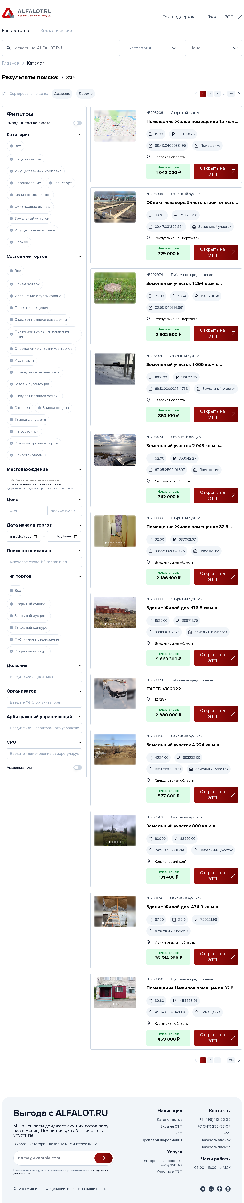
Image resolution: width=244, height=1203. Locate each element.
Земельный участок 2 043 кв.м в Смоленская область (183, 460)
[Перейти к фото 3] (111, 557)
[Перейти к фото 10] (112, 301)
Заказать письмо (216, 1147)
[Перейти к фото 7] (104, 301)
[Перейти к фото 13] (120, 301)
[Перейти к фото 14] (123, 301)
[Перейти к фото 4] (96, 301)
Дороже (86, 93)
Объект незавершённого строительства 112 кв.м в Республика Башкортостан (192, 203)
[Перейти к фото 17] (131, 301)
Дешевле (62, 93)
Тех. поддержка (179, 17)
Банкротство (15, 30)
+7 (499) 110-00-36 (215, 1119)
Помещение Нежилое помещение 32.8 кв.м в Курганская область (190, 1018)
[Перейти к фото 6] (102, 301)
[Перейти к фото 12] (118, 301)
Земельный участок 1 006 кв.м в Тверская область (183, 367)
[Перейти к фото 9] (110, 301)
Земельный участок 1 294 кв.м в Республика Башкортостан (183, 285)
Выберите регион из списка (44, 480)
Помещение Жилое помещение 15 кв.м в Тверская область (191, 122)
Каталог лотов (169, 1119)
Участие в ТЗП (169, 1171)
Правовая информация (161, 1140)
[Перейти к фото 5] (99, 301)
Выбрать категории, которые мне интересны (56, 1144)
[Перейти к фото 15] (126, 301)
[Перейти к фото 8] (107, 301)
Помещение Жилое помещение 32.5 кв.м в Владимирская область (188, 542)
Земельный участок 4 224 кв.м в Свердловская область (183, 761)
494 (231, 93)
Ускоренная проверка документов (163, 1163)
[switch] (77, 123)
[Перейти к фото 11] (115, 301)
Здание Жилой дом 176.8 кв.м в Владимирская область (182, 623)
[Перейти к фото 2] (108, 557)
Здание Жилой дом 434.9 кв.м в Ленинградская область (182, 936)
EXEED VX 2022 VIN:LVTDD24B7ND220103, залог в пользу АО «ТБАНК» (185, 705)
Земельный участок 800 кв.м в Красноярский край (181, 843)
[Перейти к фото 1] (106, 557)
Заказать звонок (216, 1140)
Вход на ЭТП (224, 17)
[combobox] (152, 48)
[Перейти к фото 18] (134, 301)
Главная (10, 63)
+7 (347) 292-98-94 (214, 1126)
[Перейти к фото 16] (128, 301)
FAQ (178, 1133)
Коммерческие (56, 30)
